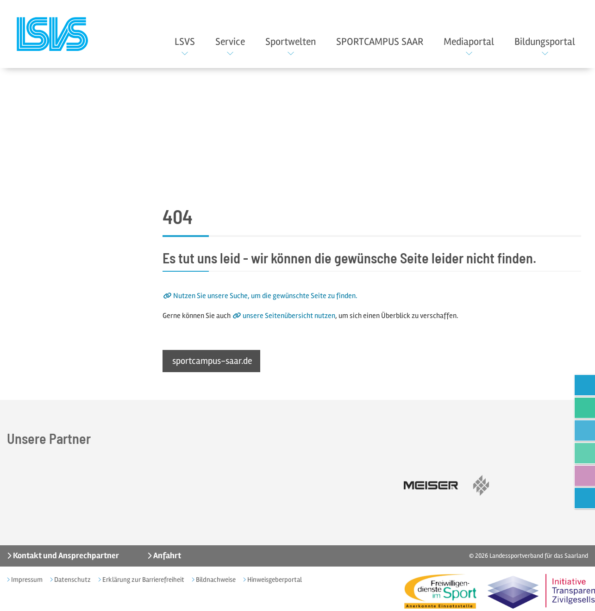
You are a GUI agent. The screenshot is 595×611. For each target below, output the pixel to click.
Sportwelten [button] (290, 42)
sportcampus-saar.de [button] (212, 361)
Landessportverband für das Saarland (538, 556)
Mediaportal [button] (469, 42)
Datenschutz (72, 579)
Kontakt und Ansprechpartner (65, 556)
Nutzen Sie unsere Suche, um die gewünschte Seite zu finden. (265, 296)
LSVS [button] (185, 42)
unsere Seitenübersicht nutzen (289, 315)
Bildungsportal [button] (544, 42)
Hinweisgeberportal (274, 579)
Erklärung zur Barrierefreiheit (142, 579)
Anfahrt (166, 556)
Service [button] (230, 42)
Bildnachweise (215, 579)
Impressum (26, 579)
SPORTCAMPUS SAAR (379, 42)
